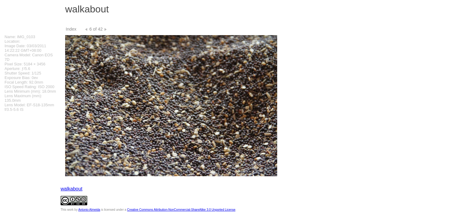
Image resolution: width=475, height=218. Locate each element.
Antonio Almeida (89, 209)
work (70, 209)
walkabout (71, 188)
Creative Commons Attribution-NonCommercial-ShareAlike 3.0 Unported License (181, 209)
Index (71, 29)
